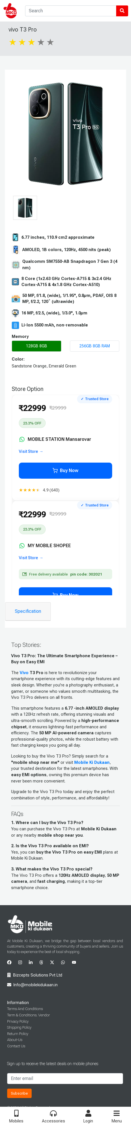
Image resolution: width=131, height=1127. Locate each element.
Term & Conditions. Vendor (28, 1015)
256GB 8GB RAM (94, 346)
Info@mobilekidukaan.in (35, 985)
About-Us (14, 1040)
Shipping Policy (19, 1027)
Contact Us (16, 1046)
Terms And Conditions (25, 1009)
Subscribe (19, 1093)
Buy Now (65, 470)
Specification (28, 611)
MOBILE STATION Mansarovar (55, 439)
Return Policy (17, 1034)
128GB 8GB (36, 346)
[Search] (70, 10)
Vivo (24, 672)
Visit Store (28, 451)
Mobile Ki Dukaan (92, 762)
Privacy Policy (18, 1021)
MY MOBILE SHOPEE (45, 546)
